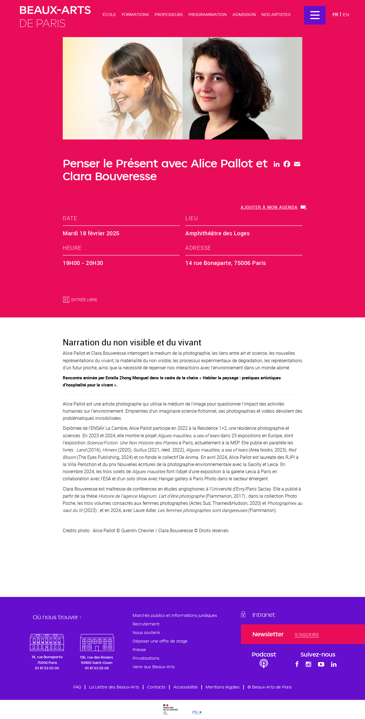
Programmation (207, 14)
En (346, 14)
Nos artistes (275, 14)
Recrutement (146, 624)
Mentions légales (223, 687)
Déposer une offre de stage (160, 641)
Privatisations (146, 658)
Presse (139, 649)
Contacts (156, 687)
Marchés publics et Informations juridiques (175, 615)
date (70, 218)
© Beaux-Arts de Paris (270, 687)
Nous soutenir (146, 632)
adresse (198, 247)
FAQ (77, 687)
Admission (244, 14)
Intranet (263, 614)
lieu (191, 218)
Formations (135, 14)
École (109, 14)
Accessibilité (185, 687)
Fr (335, 14)
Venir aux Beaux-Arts (154, 666)
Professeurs (169, 14)
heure (72, 247)
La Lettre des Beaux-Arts (114, 687)
